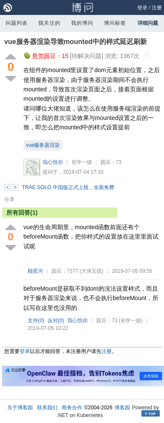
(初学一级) (131, 321)
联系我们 (47, 408)
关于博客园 (20, 408)
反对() (56, 321)
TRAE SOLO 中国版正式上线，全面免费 (68, 187)
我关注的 (49, 23)
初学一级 (82, 162)
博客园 (122, 408)
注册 (157, 8)
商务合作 (72, 408)
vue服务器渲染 (43, 145)
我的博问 (82, 23)
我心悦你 (53, 162)
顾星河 (35, 271)
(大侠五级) (92, 271)
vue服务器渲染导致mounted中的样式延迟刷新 (75, 41)
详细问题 (148, 23)
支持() (36, 321)
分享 (9, 199)
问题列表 (17, 23)
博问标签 (115, 23)
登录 (142, 8)
